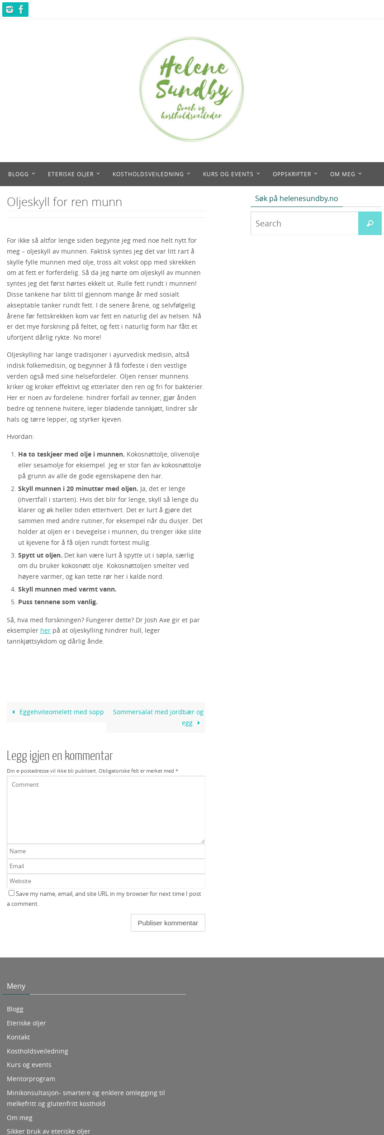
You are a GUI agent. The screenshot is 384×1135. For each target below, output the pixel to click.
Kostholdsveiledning (37, 1051)
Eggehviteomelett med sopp (56, 711)
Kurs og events (29, 1064)
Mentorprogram (31, 1078)
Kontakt (18, 1037)
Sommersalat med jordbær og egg (158, 717)
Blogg (15, 1009)
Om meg (20, 1117)
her (45, 630)
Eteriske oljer (26, 1023)
